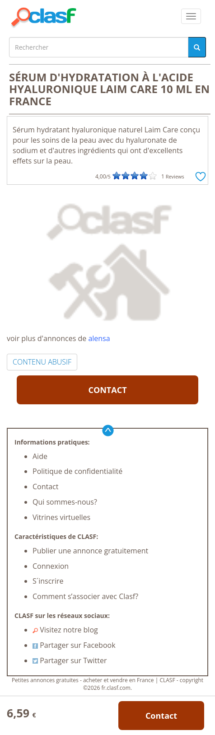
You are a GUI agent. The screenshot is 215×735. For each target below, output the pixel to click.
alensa (99, 338)
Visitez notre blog (65, 630)
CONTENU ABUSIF (42, 362)
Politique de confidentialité (77, 471)
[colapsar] (191, 16)
